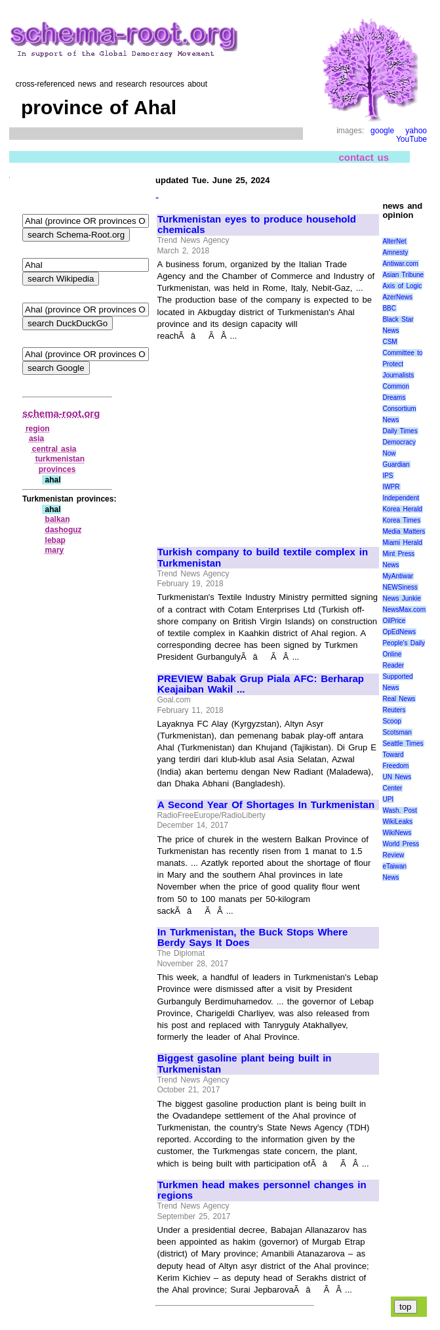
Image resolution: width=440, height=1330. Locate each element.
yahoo (416, 130)
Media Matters (403, 531)
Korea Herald (402, 509)
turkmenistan (60, 458)
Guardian (395, 464)
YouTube (411, 139)
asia (36, 438)
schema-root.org (61, 413)
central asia (54, 449)
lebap (55, 540)
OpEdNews (399, 631)
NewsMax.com (404, 609)
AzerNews (397, 297)
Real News (398, 698)
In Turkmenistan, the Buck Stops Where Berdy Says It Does (252, 938)
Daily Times (399, 431)
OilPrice (393, 620)
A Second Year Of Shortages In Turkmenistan (265, 805)
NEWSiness (399, 587)
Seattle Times (402, 743)
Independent (400, 498)
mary (54, 550)
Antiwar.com (400, 263)
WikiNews (396, 832)
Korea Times (401, 520)
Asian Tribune (403, 274)
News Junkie (401, 598)
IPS (387, 475)
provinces (57, 469)
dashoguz (63, 529)
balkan (57, 519)
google (382, 130)
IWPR (390, 486)
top (405, 1307)
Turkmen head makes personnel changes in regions (262, 1190)
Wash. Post (399, 810)
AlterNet (394, 241)
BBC (389, 308)
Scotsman (396, 732)
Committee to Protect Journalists (402, 364)
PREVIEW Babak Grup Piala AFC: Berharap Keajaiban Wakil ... (260, 684)
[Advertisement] (267, 438)
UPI (387, 799)
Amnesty (395, 252)
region (38, 428)
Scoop (391, 721)
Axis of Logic (402, 286)
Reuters (393, 710)
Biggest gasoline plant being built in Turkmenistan (244, 1064)
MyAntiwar (397, 576)
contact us (363, 157)
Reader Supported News (397, 676)
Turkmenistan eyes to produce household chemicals (256, 225)
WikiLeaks (397, 821)
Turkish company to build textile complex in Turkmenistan (262, 557)
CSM (389, 341)
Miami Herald (402, 542)
